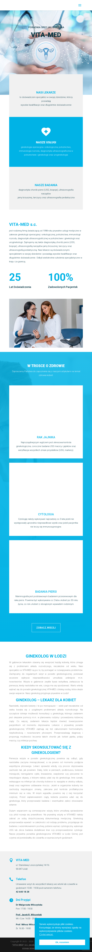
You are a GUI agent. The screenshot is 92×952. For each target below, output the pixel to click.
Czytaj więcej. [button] (46, 934)
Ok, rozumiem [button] (62, 942)
